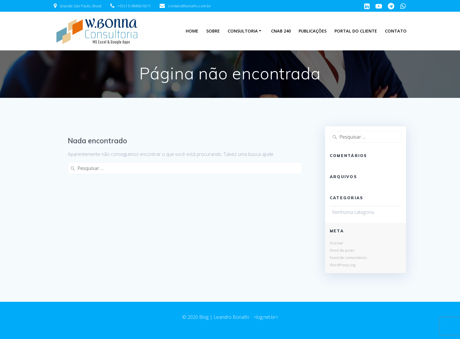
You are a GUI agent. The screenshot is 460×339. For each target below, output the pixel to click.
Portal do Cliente (355, 31)
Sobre (213, 31)
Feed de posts (342, 250)
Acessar (336, 243)
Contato (396, 31)
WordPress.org (342, 265)
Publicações (313, 31)
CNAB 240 (281, 31)
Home (192, 31)
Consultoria (243, 31)
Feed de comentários (348, 257)
